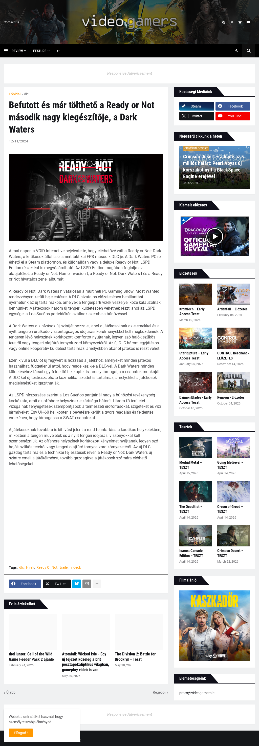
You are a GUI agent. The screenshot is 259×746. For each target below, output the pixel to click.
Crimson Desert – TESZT (230, 553)
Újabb (10, 692)
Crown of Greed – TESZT (230, 509)
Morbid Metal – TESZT (190, 465)
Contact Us (11, 22)
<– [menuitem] (58, 51)
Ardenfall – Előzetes (232, 309)
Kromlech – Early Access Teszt (192, 311)
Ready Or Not (46, 567)
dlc (26, 94)
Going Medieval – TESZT (230, 465)
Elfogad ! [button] (21, 733)
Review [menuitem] (17, 51)
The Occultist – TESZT (190, 509)
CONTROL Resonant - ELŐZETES (233, 355)
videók (76, 567)
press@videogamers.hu (198, 693)
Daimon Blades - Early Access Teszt (195, 400)
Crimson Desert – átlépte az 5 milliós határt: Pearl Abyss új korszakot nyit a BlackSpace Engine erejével (213, 166)
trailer (64, 567)
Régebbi (159, 692)
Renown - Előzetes (231, 397)
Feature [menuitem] (39, 51)
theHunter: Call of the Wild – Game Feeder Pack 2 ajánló (32, 657)
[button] (8, 50)
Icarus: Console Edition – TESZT (191, 553)
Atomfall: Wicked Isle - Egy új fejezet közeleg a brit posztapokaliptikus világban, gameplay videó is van (85, 662)
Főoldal (14, 94)
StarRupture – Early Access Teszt (193, 355)
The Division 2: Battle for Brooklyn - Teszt (135, 657)
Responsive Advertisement (129, 73)
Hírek (30, 567)
